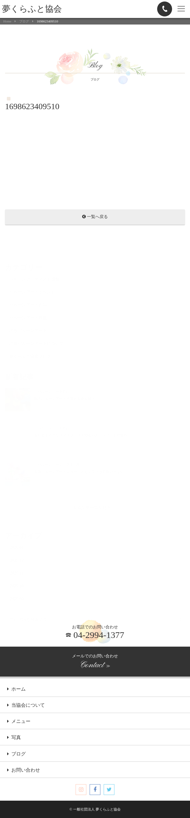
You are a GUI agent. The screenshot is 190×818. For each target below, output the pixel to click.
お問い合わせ (23, 770)
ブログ (24, 21)
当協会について (26, 706)
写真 (14, 738)
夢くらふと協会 (32, 8)
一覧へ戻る (95, 217)
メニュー (18, 722)
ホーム (16, 689)
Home (7, 21)
